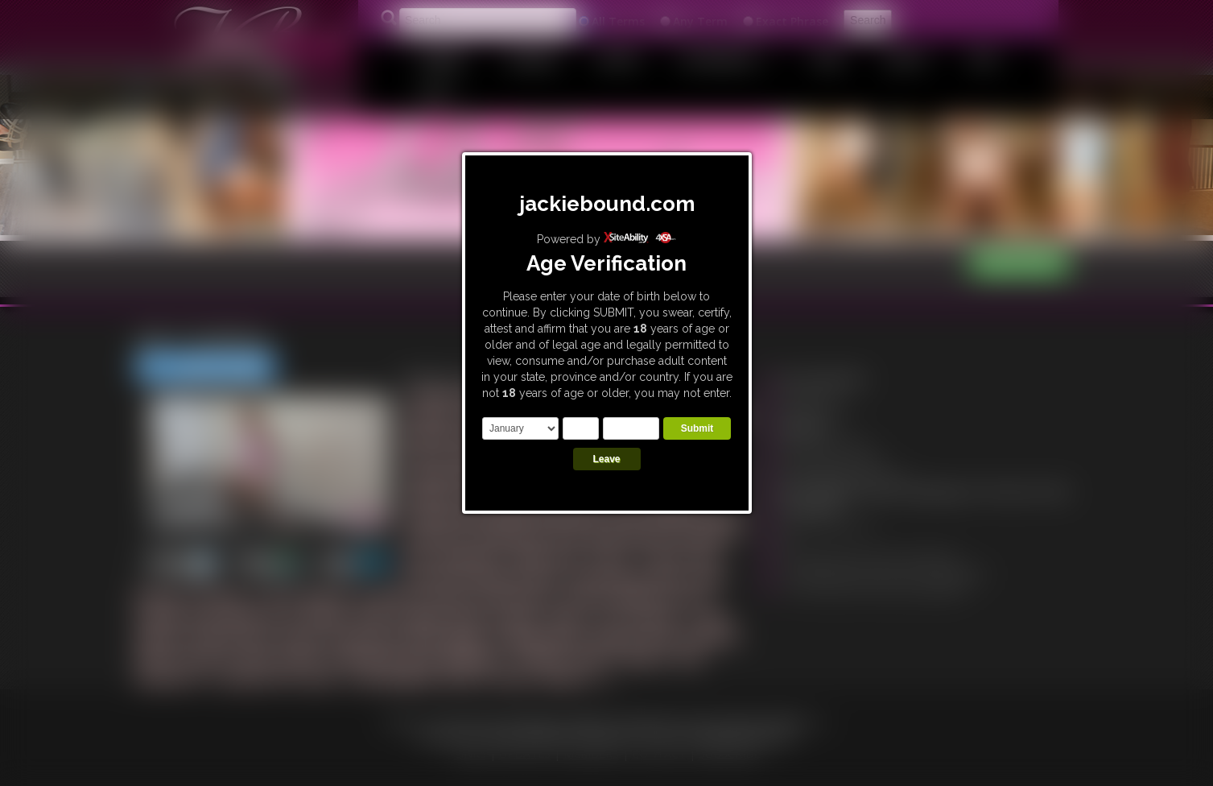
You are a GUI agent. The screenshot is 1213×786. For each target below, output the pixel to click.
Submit (697, 428)
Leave (606, 459)
